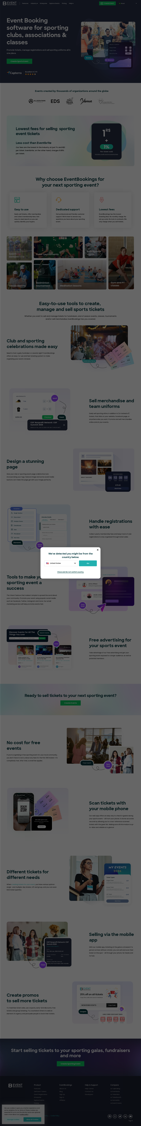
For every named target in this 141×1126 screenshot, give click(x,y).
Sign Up (62, 1094)
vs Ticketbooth (115, 1097)
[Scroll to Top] (130, 1120)
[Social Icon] (110, 1116)
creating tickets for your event (23, 884)
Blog (61, 1091)
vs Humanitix (114, 1100)
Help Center (89, 1089)
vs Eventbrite (115, 1091)
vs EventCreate (116, 1103)
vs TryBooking (115, 1089)
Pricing (64, 3)
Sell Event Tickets (40, 1091)
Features (25, 3)
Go (88, 563)
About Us (63, 1089)
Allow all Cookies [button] (32, 1119)
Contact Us (89, 1091)
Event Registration (40, 1094)
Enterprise (43, 3)
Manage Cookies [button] (13, 1119)
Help (70, 3)
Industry (34, 3)
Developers (89, 1094)
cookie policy (24, 1114)
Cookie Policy (54, 1116)
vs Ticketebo (115, 1094)
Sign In (62, 1097)
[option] (19, 275)
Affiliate (62, 1100)
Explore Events (54, 3)
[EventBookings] (10, 3)
